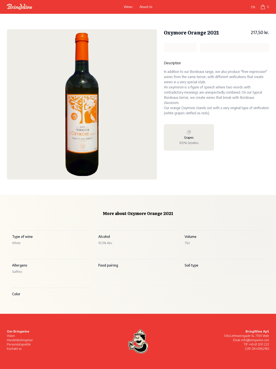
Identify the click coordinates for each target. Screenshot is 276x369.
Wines (128, 7)
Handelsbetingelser (20, 340)
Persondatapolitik (19, 344)
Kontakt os (14, 348)
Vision (11, 336)
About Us (146, 7)
